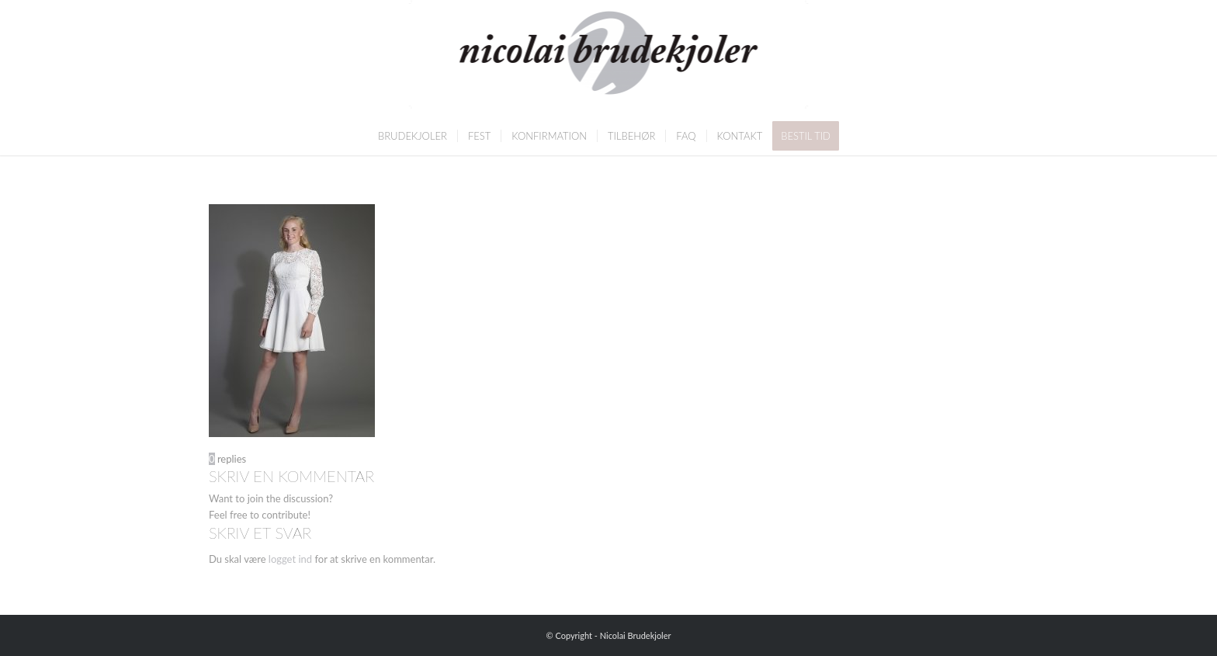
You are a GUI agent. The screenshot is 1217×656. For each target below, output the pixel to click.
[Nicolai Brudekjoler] (609, 58)
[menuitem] (412, 135)
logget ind (290, 559)
